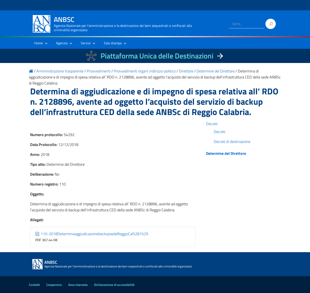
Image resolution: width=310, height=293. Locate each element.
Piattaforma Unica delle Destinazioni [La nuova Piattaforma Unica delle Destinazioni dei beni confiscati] (157, 55)
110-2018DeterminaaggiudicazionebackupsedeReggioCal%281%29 (91, 234)
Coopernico (54, 284)
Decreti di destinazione (232, 141)
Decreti (212, 124)
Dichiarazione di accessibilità (114, 284)
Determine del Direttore (226, 153)
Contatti (34, 284)
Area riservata (78, 284)
